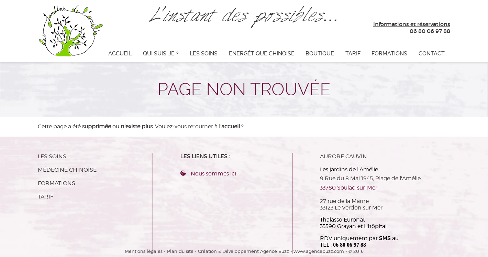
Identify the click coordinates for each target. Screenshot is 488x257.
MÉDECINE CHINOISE (67, 170)
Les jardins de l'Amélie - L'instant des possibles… (70, 30)
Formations (389, 53)
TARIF (353, 53)
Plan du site (180, 251)
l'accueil (229, 126)
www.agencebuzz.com (318, 251)
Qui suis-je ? (161, 53)
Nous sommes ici (213, 173)
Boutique (320, 53)
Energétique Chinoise (262, 53)
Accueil (120, 53)
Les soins (204, 53)
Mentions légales (144, 251)
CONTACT (432, 53)
